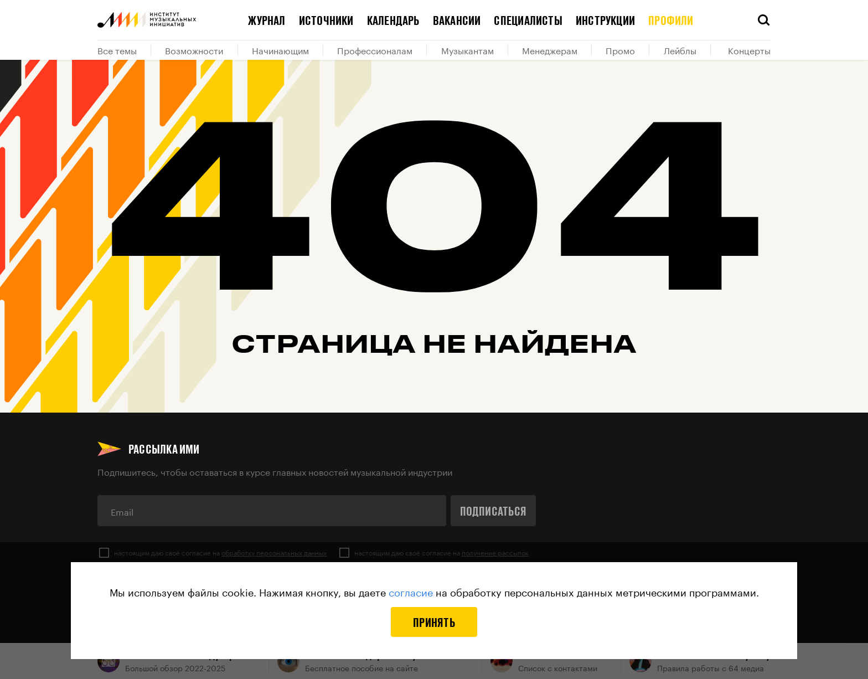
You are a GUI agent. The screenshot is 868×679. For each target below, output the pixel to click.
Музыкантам (467, 50)
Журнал (266, 20)
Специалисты (528, 20)
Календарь (393, 20)
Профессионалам (374, 50)
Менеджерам (549, 50)
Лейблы (680, 50)
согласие (411, 591)
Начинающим (280, 50)
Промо (620, 50)
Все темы (117, 50)
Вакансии (457, 20)
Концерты (749, 50)
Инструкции (605, 20)
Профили (671, 20)
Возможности (194, 50)
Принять (434, 622)
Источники (326, 20)
